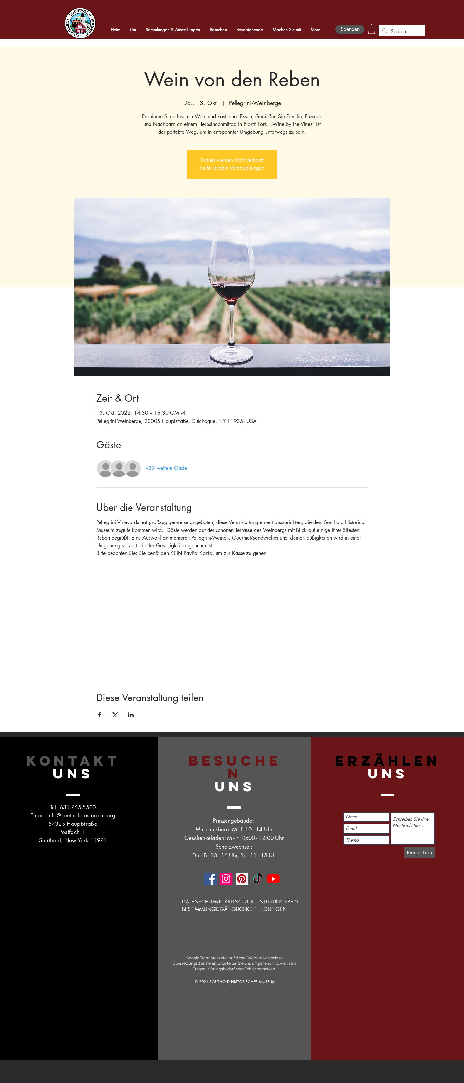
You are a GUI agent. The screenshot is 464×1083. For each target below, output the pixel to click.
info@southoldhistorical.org (81, 815)
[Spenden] (349, 29)
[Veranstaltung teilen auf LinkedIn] (131, 714)
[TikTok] (257, 879)
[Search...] (401, 31)
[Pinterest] (242, 879)
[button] (371, 29)
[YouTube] (273, 879)
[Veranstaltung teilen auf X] (115, 714)
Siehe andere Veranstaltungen (232, 167)
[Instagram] (226, 879)
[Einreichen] (419, 852)
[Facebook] (210, 879)
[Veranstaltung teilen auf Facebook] (99, 714)
